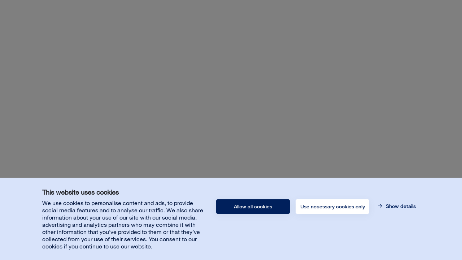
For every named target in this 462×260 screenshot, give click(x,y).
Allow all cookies (253, 206)
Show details (400, 206)
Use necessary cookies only (332, 206)
